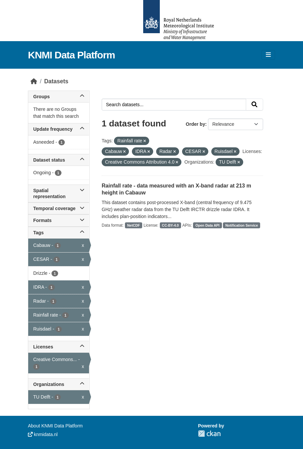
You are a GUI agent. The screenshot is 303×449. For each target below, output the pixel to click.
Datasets (56, 81)
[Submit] (254, 105)
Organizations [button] (58, 384)
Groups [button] (58, 97)
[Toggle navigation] (268, 55)
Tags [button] (58, 233)
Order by (195, 124)
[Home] (34, 81)
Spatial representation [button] (58, 193)
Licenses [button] (58, 347)
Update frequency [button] (58, 129)
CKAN (209, 433)
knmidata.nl (42, 434)
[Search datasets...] (174, 105)
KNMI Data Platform (71, 54)
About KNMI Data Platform (55, 425)
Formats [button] (58, 220)
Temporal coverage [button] (58, 208)
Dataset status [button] (58, 160)
